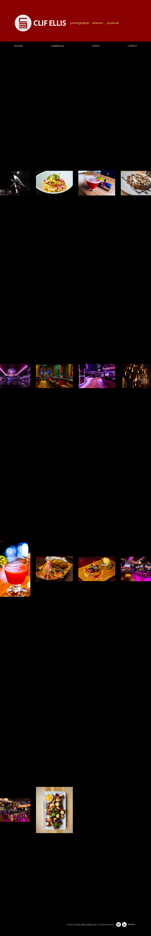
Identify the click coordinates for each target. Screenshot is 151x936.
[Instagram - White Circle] (118, 924)
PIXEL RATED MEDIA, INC (86, 924)
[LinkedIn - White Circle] (124, 924)
